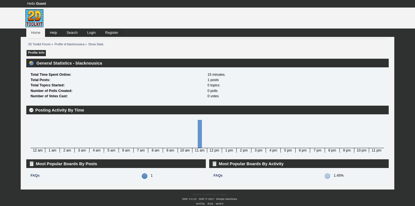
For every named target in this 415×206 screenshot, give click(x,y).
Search (72, 33)
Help (53, 33)
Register (111, 33)
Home (35, 33)
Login (91, 33)
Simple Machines (226, 198)
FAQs (35, 175)
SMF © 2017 (206, 198)
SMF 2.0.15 (189, 198)
